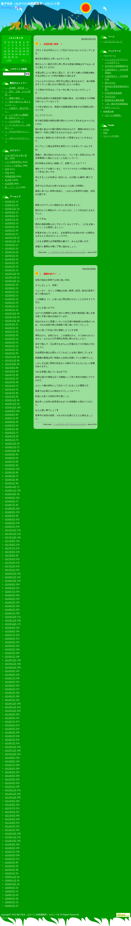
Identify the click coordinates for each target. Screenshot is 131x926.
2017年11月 (10, 534)
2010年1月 (10, 873)
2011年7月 (10, 808)
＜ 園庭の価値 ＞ (14, 98)
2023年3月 (10, 302)
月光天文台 (110, 96)
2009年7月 (10, 895)
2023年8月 (10, 288)
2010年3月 (10, 866)
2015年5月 (10, 642)
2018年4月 (10, 515)
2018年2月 (10, 523)
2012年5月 (10, 772)
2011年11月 (10, 794)
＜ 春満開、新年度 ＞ (16, 88)
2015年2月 (10, 653)
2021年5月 (10, 382)
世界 (62, 252)
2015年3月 (10, 649)
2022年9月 (10, 324)
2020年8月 (10, 414)
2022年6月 (10, 335)
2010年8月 (10, 848)
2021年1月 (10, 396)
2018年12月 (10, 487)
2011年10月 (10, 797)
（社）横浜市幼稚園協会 (116, 104)
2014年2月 (10, 696)
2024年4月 (10, 259)
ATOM (106, 129)
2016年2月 (10, 609)
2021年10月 (10, 364)
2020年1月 (10, 440)
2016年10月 (10, 580)
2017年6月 (10, 552)
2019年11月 (10, 447)
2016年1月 (10, 613)
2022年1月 (10, 353)
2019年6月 (10, 465)
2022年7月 (10, 331)
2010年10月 (10, 840)
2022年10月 (10, 320)
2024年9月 (10, 245)
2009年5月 (10, 902)
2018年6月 (10, 508)
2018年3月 (10, 519)
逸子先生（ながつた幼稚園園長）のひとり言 (30, 3)
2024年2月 (10, 266)
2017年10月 (10, 537)
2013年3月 (10, 736)
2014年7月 (10, 678)
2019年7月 (10, 461)
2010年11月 (10, 837)
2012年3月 (10, 779)
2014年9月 (10, 671)
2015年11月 (10, 620)
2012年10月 (10, 754)
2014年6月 (10, 682)
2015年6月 (10, 638)
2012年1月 (10, 786)
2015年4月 (10, 645)
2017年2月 (10, 566)
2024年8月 (10, 248)
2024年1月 (10, 270)
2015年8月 (10, 631)
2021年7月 (10, 375)
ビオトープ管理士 (13, 165)
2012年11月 (10, 750)
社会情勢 (82, 252)
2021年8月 (10, 371)
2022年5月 (10, 339)
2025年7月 (10, 219)
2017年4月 (10, 559)
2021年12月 (10, 357)
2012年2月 (10, 783)
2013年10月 (10, 710)
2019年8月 (10, 458)
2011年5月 (10, 815)
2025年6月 (10, 223)
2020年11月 (10, 404)
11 (20, 48)
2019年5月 (10, 469)
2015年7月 (10, 635)
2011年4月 (10, 819)
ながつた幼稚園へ (113, 115)
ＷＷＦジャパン (112, 107)
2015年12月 (10, 617)
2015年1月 (10, 656)
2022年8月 (10, 328)
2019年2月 (10, 479)
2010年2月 (10, 869)
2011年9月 (10, 801)
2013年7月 (10, 721)
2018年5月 (10, 512)
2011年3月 (10, 822)
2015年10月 (10, 624)
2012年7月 (10, 765)
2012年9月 (10, 757)
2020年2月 (10, 436)
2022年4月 (10, 342)
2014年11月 (10, 664)
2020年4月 (10, 429)
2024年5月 (10, 255)
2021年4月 (10, 385)
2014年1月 (10, 700)
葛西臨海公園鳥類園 (114, 100)
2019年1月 (10, 483)
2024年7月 (10, 252)
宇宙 (71, 424)
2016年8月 (10, 588)
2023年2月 (10, 306)
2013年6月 (10, 725)
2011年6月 (10, 812)
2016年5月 (10, 599)
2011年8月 (10, 804)
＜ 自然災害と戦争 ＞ (51, 44)
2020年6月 (10, 422)
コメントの (111, 136)
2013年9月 (10, 714)
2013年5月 (10, 729)
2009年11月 (10, 880)
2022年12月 (10, 313)
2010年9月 (10, 844)
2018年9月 (10, 497)
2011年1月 (10, 830)
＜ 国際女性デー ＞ (50, 274)
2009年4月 (10, 905)
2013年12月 (10, 703)
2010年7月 (10, 851)
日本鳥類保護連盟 (113, 93)
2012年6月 (10, 768)
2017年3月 (10, 562)
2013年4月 (10, 732)
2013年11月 (10, 707)
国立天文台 (110, 83)
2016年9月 (10, 584)
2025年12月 (10, 208)
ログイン (5, 917)
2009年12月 (10, 877)
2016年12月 (10, 573)
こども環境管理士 (53, 252)
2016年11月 (10, 577)
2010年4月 (10, 862)
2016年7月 (10, 591)
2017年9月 (10, 541)
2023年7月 (10, 292)
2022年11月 (10, 317)
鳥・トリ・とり (12, 187)
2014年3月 (10, 692)
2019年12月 (10, 443)
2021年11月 (10, 360)
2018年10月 (10, 494)
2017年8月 (10, 544)
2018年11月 (10, 490)
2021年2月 (10, 393)
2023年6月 (10, 295)
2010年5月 (10, 859)
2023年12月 (10, 273)
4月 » (23, 60)
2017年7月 (10, 548)
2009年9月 (10, 887)
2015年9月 (10, 627)
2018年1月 (10, 526)
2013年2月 (10, 739)
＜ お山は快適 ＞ (14, 121)
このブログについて (112, 41)
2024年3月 (10, 263)
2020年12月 (10, 400)
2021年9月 (10, 367)
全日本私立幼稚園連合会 (116, 66)
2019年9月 (10, 454)
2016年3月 (10, 606)
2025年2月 (10, 234)
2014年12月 (10, 660)
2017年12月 (10, 530)
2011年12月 (10, 790)
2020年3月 (10, 432)
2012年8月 (10, 761)
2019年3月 (10, 476)
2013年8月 (10, 718)
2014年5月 (10, 685)
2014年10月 (10, 667)
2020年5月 (10, 425)
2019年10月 (10, 450)
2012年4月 (10, 775)
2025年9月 (10, 212)
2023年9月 (10, 284)
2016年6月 (10, 595)
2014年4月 (10, 689)
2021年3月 (10, 389)
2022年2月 (10, 349)
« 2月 (8, 60)
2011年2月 (10, 826)
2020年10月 (10, 407)
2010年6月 (10, 855)
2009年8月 (10, 891)
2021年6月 (10, 378)
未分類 (75, 252)
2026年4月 (10, 201)
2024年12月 (10, 237)
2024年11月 (10, 241)
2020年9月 (10, 411)
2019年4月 (10, 472)
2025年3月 (10, 230)
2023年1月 (10, 310)
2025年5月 (10, 227)
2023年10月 (10, 281)
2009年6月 (10, 898)
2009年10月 (10, 884)
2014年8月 (10, 674)
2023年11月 (10, 277)
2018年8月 (10, 501)
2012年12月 (10, 747)
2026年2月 (10, 205)
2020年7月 (10, 418)
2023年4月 (10, 299)
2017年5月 (10, 555)
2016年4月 (10, 602)
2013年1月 (10, 743)
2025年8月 (10, 216)
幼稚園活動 (69, 252)
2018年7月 (10, 505)
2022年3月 (10, 346)
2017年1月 (10, 570)
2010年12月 (10, 833)
